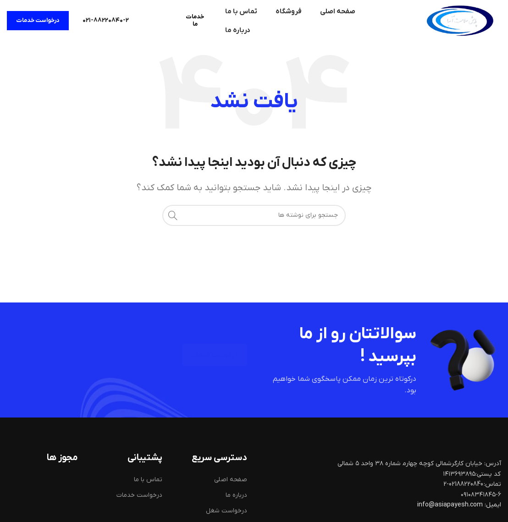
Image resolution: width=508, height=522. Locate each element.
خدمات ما (195, 20)
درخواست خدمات (38, 20)
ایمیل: (493, 504)
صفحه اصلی (230, 479)
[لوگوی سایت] (460, 20)
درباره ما (236, 495)
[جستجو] (254, 215)
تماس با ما (148, 479)
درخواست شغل (226, 510)
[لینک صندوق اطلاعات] (106, 21)
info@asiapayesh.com (451, 504)
